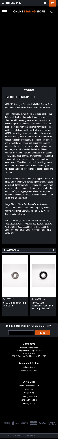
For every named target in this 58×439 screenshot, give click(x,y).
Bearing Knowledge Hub (29, 386)
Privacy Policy (29, 403)
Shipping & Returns (29, 371)
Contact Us (29, 393)
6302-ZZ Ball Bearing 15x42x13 (14, 304)
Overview (29, 89)
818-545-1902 (11, 3)
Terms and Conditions (29, 400)
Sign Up (33, 367)
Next (54, 250)
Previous (50, 250)
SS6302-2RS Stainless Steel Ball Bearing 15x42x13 (42, 305)
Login (24, 367)
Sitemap (32, 436)
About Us (29, 389)
